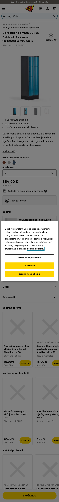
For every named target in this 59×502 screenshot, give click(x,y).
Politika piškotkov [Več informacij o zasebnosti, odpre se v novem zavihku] (35, 248)
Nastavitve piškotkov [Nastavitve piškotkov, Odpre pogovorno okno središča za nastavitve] (29, 257)
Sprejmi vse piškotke (29, 274)
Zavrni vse (29, 265)
